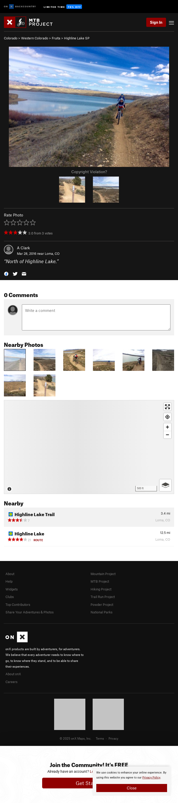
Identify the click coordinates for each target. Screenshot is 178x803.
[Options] (165, 485)
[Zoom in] (167, 427)
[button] (6, 273)
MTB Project (100, 581)
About (9, 574)
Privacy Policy (151, 777)
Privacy (113, 738)
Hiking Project (101, 589)
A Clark (23, 247)
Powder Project (102, 604)
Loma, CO (52, 253)
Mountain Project (103, 574)
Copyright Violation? (89, 171)
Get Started (89, 783)
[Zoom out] (167, 434)
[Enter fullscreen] (167, 406)
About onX (13, 674)
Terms (100, 738)
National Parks (101, 612)
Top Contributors (17, 604)
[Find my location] (167, 417)
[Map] (89, 447)
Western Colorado (34, 38)
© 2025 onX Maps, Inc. (75, 738)
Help (8, 581)
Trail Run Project (103, 597)
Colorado (10, 38)
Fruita (56, 38)
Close (132, 788)
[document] (131, 781)
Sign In (156, 22)
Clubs (9, 597)
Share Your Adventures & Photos (29, 612)
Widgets (11, 589)
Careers (11, 682)
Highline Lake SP (77, 38)
